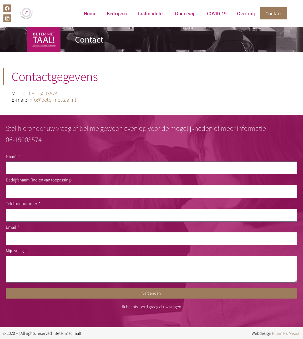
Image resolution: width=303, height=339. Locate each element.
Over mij (246, 13)
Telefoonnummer (22, 203)
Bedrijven (117, 13)
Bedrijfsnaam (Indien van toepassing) (39, 180)
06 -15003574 (43, 93)
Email (11, 227)
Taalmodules (150, 13)
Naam (11, 156)
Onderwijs (185, 13)
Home (90, 13)
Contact (273, 13)
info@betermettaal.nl (52, 99)
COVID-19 (216, 13)
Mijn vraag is (16, 250)
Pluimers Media (285, 333)
